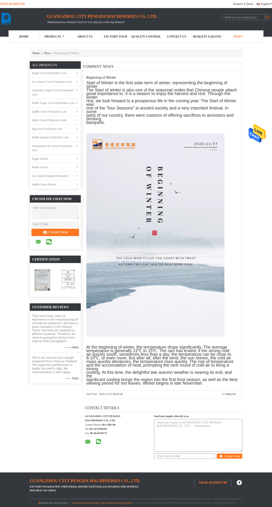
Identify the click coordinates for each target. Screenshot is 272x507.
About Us (84, 36)
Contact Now (55, 232)
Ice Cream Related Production (50, 176)
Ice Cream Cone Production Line (52, 81)
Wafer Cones (40, 167)
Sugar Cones (40, 158)
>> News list (229, 394)
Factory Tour (115, 36)
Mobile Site (45, 502)
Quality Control (146, 36)
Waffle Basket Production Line (50, 137)
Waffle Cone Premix (44, 184)
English (266, 4)
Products (54, 36)
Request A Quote (243, 4)
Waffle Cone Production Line (49, 111)
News (238, 36)
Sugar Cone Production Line (49, 73)
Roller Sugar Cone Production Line (53, 103)
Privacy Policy (60, 502)
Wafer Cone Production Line (49, 120)
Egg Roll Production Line (47, 128)
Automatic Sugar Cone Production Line (53, 92)
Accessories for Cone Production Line (52, 148)
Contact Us (176, 36)
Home (23, 36)
